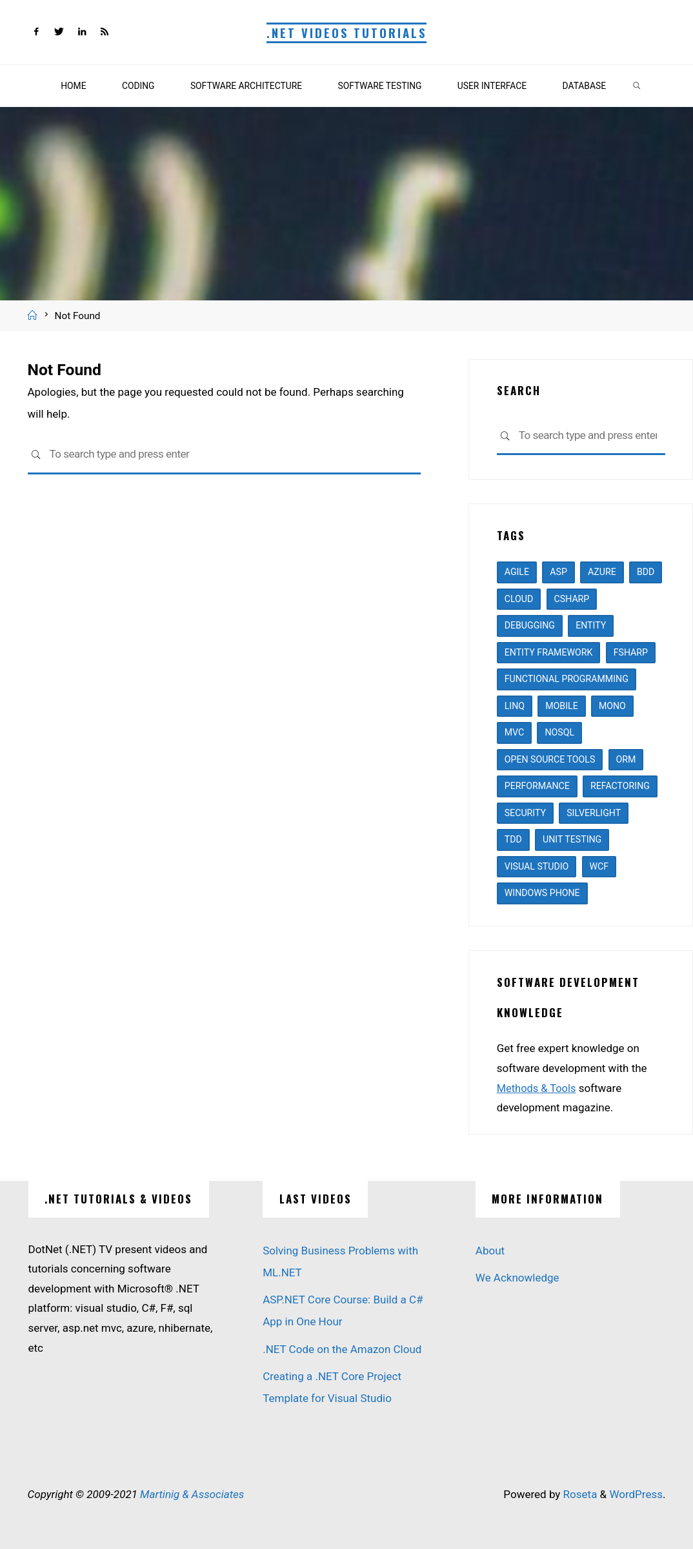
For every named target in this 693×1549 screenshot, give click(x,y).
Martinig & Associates (192, 1494)
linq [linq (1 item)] (515, 706)
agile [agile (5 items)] (517, 572)
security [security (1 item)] (525, 813)
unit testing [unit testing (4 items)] (572, 839)
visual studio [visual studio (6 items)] (537, 866)
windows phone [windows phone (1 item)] (542, 893)
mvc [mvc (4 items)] (515, 732)
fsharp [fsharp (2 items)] (631, 652)
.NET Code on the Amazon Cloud (342, 1349)
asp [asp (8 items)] (558, 572)
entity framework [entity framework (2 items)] (549, 652)
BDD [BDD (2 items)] (645, 572)
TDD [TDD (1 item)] (513, 839)
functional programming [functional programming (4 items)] (566, 679)
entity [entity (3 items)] (591, 625)
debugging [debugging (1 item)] (530, 625)
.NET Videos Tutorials (346, 32)
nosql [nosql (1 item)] (559, 732)
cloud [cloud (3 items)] (519, 599)
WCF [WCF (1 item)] (599, 866)
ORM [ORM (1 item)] (626, 759)
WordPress (636, 1494)
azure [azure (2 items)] (602, 572)
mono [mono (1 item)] (612, 706)
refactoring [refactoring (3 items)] (620, 786)
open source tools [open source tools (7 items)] (550, 759)
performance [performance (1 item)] (537, 786)
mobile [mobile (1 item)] (561, 706)
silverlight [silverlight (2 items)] (594, 813)
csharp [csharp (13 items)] (572, 599)
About (490, 1250)
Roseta (578, 1494)
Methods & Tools (538, 1088)
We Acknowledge (517, 1277)
